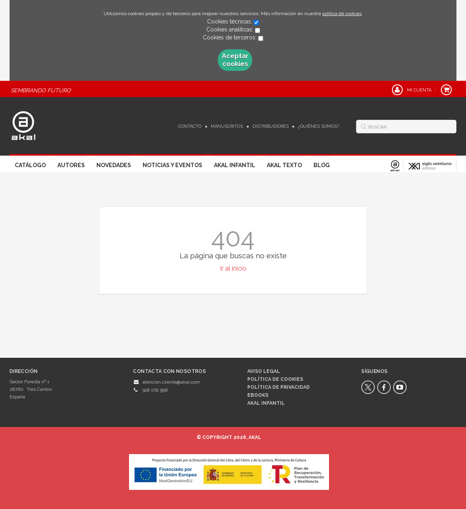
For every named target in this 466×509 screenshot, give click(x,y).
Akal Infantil (234, 165)
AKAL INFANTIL (266, 403)
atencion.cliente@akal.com (171, 382)
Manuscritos (227, 126)
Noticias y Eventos (172, 165)
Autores (71, 165)
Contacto (190, 126)
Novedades (113, 165)
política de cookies (342, 13)
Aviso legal (263, 371)
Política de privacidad (278, 387)
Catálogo (30, 165)
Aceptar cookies (235, 60)
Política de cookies (275, 379)
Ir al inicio (233, 268)
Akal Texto (284, 165)
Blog (321, 165)
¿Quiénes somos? (318, 126)
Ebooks (257, 395)
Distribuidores (271, 126)
